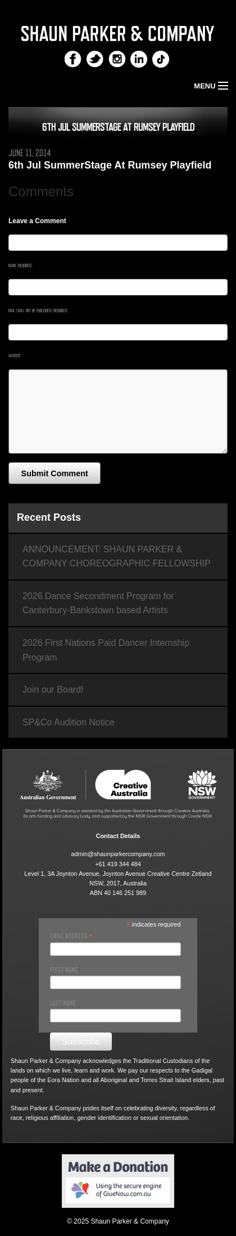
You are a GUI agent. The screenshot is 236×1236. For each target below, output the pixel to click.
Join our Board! (53, 689)
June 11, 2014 (29, 153)
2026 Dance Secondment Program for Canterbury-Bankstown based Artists (98, 603)
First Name (64, 970)
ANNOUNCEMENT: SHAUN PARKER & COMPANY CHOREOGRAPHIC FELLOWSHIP (116, 556)
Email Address (71, 936)
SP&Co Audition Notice (68, 722)
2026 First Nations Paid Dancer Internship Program (105, 650)
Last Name (63, 1003)
